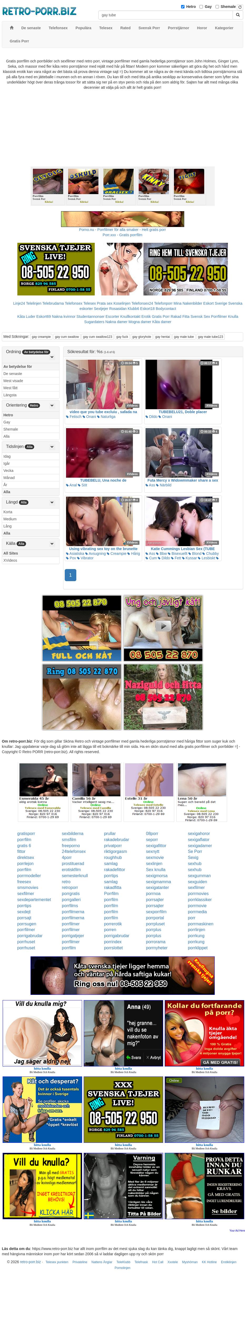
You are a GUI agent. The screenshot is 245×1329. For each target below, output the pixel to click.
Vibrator (85, 558)
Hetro (191, 6)
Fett (176, 558)
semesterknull (75, 875)
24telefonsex (74, 851)
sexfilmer (196, 887)
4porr (67, 857)
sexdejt (24, 912)
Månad (9, 478)
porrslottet (113, 948)
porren (110, 929)
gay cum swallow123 (97, 337)
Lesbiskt (206, 558)
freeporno (71, 845)
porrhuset (26, 942)
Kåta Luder (26, 316)
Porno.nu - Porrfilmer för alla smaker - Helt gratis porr (122, 230)
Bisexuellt (177, 553)
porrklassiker (200, 899)
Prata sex (104, 303)
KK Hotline (209, 1262)
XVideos (10, 560)
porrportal (155, 918)
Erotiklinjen (229, 1262)
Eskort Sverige (215, 303)
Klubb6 (133, 309)
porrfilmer (71, 924)
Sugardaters (94, 322)
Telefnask (141, 1262)
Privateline (80, 1262)
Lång (7, 526)
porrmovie (197, 905)
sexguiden (197, 882)
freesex (24, 882)
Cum (151, 558)
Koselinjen (122, 303)
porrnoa (153, 893)
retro (66, 882)
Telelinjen (33, 303)
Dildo (152, 416)
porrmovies (198, 893)
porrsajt (24, 918)
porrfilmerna (73, 912)
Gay (208, 6)
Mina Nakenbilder (188, 303)
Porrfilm (111, 893)
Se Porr (195, 851)
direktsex (25, 857)
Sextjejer (101, 309)
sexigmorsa (157, 875)
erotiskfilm (71, 869)
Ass (150, 485)
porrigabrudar (30, 935)
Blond (195, 553)
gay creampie (41, 337)
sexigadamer (200, 845)
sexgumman (199, 875)
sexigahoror (199, 833)
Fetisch (74, 416)
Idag (7, 456)
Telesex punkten (57, 1262)
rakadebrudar (116, 839)
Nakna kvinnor (64, 316)
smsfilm (69, 839)
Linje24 (19, 303)
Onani (89, 416)
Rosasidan (118, 309)
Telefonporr (163, 303)
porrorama (156, 942)
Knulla (233, 316)
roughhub (113, 857)
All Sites (10, 553)
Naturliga (106, 416)
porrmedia (197, 912)
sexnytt (152, 851)
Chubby (210, 553)
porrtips (111, 875)
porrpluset (155, 924)
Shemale (228, 6)
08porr (152, 833)
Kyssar (189, 558)
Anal (71, 485)
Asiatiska (75, 553)
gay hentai (162, 337)
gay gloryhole (141, 337)
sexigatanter (157, 887)
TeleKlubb (124, 1262)
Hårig (133, 553)
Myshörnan (190, 1262)
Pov (71, 558)
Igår (6, 463)
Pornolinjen (122, 1268)
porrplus (153, 929)
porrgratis (71, 893)
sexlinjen (154, 863)
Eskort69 (43, 316)
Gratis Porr (161, 316)
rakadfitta (112, 887)
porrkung (196, 935)
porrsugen (26, 924)
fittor (21, 851)
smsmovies (27, 887)
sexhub (195, 863)
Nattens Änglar (101, 1262)
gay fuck (122, 337)
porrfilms (70, 905)
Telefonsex (73, 303)
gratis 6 (24, 845)
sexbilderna (72, 833)
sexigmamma (158, 882)
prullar (110, 833)
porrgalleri (71, 899)
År (5, 485)
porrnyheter (157, 948)
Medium (10, 519)
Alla (6, 436)
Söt (82, 485)
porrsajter (155, 899)
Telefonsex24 (142, 303)
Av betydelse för (17, 366)
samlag (111, 863)
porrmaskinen (200, 924)
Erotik (146, 316)
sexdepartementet (34, 899)
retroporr (70, 887)
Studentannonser (91, 316)
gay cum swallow (67, 337)
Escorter (112, 316)
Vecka (8, 470)
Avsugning (95, 553)
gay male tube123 (210, 337)
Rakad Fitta (180, 316)
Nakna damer (116, 322)
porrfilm (24, 839)
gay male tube (184, 337)
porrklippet (198, 948)
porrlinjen (196, 929)
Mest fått (10, 388)
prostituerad (73, 863)
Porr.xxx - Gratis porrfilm (122, 235)
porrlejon (25, 863)
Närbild (163, 485)
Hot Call (157, 1262)
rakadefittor (114, 869)
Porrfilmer (219, 316)
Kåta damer (161, 322)
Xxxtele (173, 1262)
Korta (7, 512)
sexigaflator (198, 839)
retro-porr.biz (30, 1262)
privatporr (113, 845)
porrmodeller (29, 875)
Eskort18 (147, 309)
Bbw (161, 553)
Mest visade (13, 381)
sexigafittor (156, 845)
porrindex (113, 942)
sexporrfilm (156, 912)
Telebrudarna (53, 303)
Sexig (193, 857)
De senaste (12, 374)
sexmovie (155, 857)
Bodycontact (166, 309)
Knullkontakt (130, 316)
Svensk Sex (200, 316)
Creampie (117, 553)
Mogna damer (139, 322)
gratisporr (26, 833)
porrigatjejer (73, 935)
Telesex (89, 303)
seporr (152, 839)
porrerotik (113, 924)
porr (191, 918)
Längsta (10, 395)
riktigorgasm (115, 851)
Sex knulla (156, 869)
